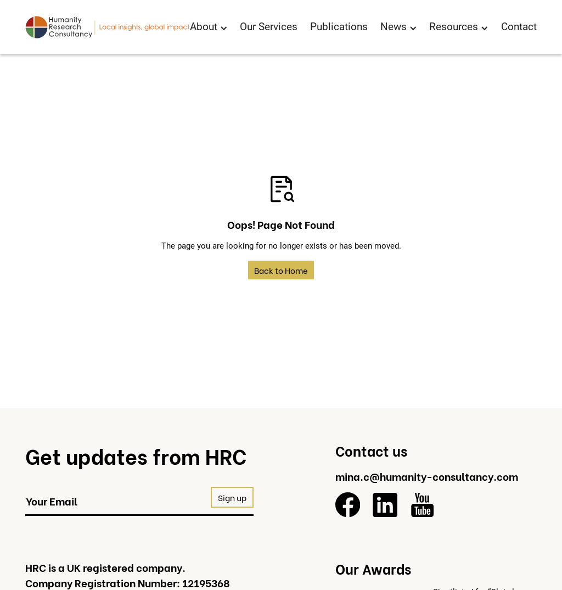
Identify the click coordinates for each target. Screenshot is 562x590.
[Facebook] (347, 504)
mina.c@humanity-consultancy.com (426, 476)
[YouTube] (422, 504)
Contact (519, 26)
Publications (339, 26)
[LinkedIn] (385, 504)
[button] (209, 27)
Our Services (268, 26)
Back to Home (281, 270)
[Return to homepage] (107, 26)
